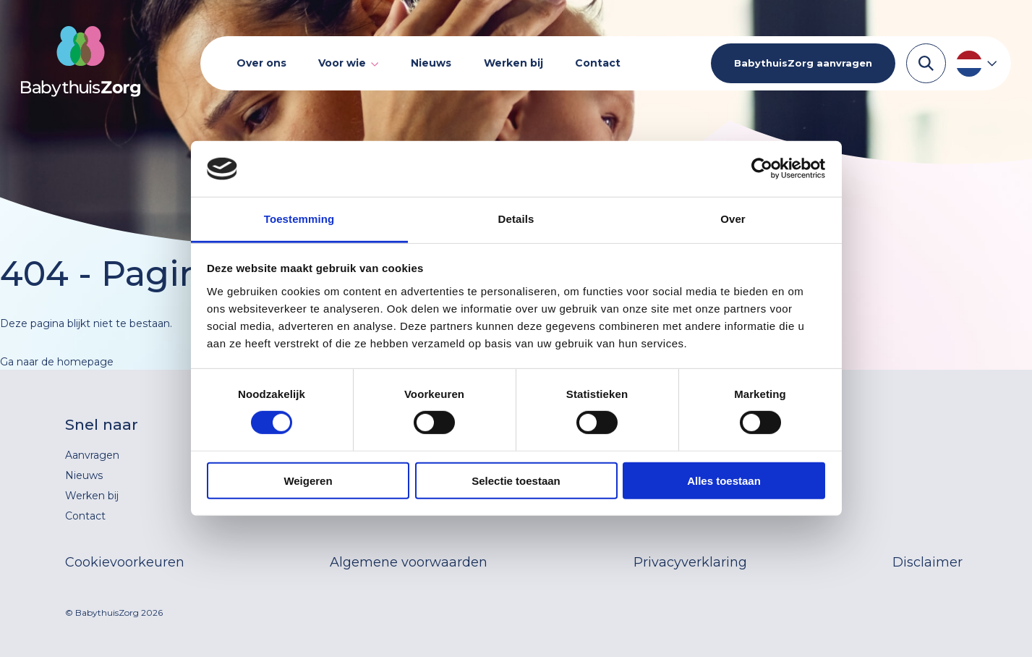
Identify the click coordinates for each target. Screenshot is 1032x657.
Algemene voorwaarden (408, 562)
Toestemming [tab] (299, 219)
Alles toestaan (724, 480)
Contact (598, 62)
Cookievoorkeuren (124, 562)
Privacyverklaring (690, 562)
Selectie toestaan (516, 480)
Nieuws (431, 62)
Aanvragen (92, 455)
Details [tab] (516, 219)
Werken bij (513, 62)
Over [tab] (733, 219)
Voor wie (342, 63)
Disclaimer (927, 562)
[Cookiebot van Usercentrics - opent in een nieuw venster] (762, 168)
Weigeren (307, 480)
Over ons (261, 62)
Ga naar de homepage (57, 361)
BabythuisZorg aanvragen (803, 63)
